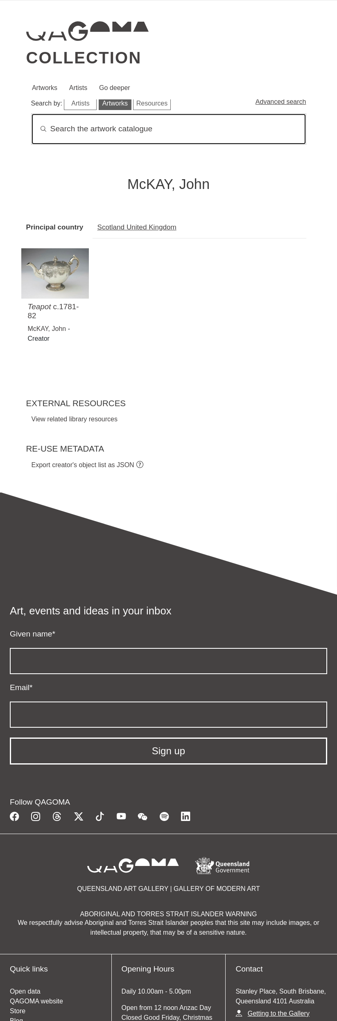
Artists (78, 87)
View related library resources (75, 419)
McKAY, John (47, 328)
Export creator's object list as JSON (83, 464)
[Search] (168, 129)
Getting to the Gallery (279, 1013)
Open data (25, 991)
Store (17, 1011)
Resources (151, 103)
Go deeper (114, 87)
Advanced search (281, 101)
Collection (84, 58)
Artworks (44, 87)
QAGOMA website (36, 1001)
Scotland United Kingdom (136, 227)
